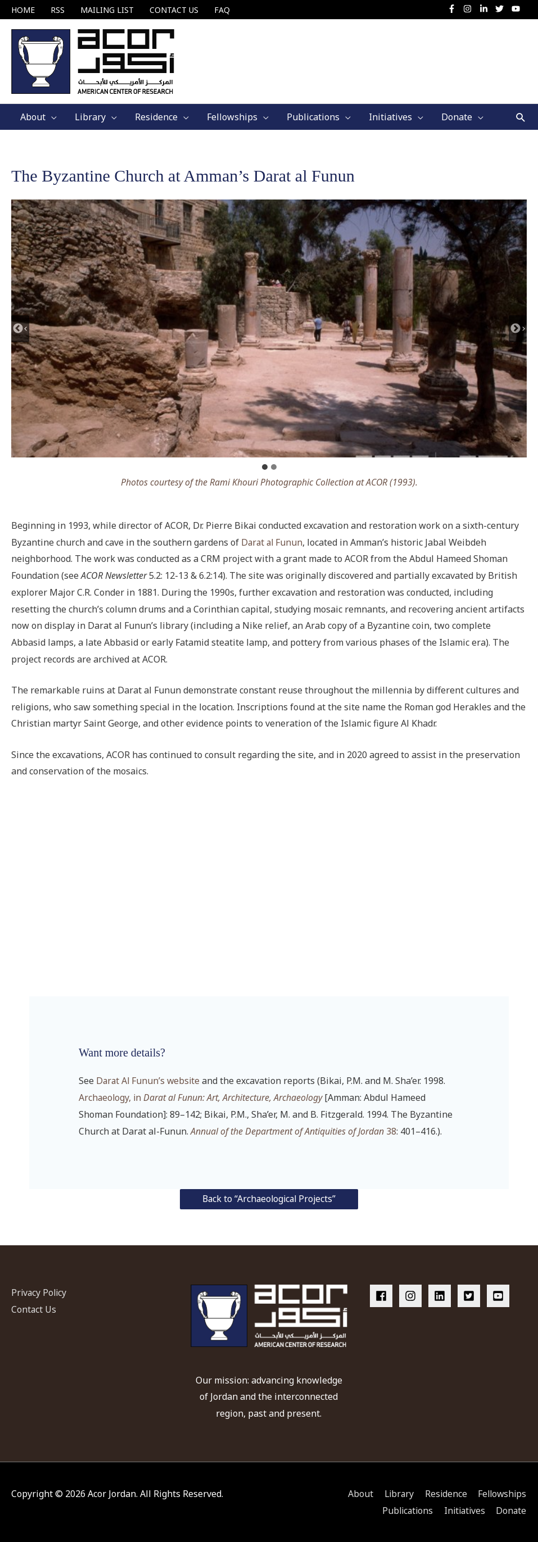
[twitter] (502, 8)
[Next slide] (518, 327)
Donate (511, 1509)
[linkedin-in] (487, 8)
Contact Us (34, 1308)
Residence (443, 1492)
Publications (403, 1509)
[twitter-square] (471, 1295)
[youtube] (517, 8)
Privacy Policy (40, 1291)
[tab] (265, 466)
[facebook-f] (454, 8)
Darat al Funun (273, 541)
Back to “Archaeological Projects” (269, 1198)
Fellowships (501, 1492)
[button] (521, 116)
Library (395, 1492)
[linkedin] (441, 1295)
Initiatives (463, 1509)
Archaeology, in (201, 1096)
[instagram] (470, 8)
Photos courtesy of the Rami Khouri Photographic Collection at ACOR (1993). (269, 481)
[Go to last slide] (20, 327)
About (356, 1492)
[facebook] (383, 1295)
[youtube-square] (500, 1295)
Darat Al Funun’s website (149, 1079)
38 (293, 1129)
